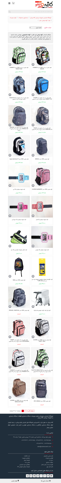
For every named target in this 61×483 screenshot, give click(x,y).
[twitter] (48, 475)
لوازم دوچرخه (13, 18)
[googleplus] (30, 475)
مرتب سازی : (48, 27)
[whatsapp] (41, 475)
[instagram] (44, 475)
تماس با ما (27, 462)
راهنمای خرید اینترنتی (24, 464)
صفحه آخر (31, 411)
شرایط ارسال (27, 460)
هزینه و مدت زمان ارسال (47, 464)
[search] (9, 11)
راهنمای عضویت (26, 458)
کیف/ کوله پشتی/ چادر (44, 20)
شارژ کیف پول (49, 467)
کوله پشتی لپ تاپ (37, 35)
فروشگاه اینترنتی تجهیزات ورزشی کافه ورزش (40, 18)
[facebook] (51, 475)
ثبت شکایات (27, 456)
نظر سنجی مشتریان (48, 456)
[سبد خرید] (13, 3)
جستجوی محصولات (23, 18)
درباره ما (51, 460)
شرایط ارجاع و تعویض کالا (23, 467)
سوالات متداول (49, 462)
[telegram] (37, 475)
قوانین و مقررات (49, 458)
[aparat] (27, 475)
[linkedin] (34, 475)
